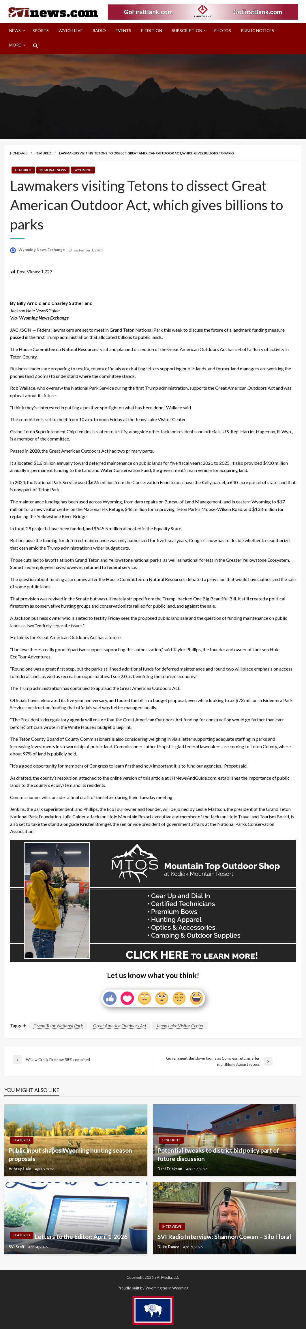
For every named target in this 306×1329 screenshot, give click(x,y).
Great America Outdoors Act (119, 1025)
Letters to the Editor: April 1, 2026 (80, 1236)
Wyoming (82, 170)
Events (123, 30)
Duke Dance (168, 1246)
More (15, 44)
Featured (43, 153)
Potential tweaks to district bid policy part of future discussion (218, 1154)
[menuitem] (16, 30)
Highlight (171, 1140)
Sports (41, 30)
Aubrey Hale (20, 1168)
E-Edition (151, 30)
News (15, 30)
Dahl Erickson (170, 1168)
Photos (222, 30)
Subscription (187, 30)
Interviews (172, 1226)
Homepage (18, 153)
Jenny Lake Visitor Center (180, 1025)
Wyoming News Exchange (42, 249)
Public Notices (257, 30)
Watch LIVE (71, 30)
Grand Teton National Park (58, 1025)
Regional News (53, 170)
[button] (36, 46)
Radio (99, 30)
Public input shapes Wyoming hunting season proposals (70, 1154)
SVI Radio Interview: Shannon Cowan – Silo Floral (224, 1236)
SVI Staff (17, 1246)
